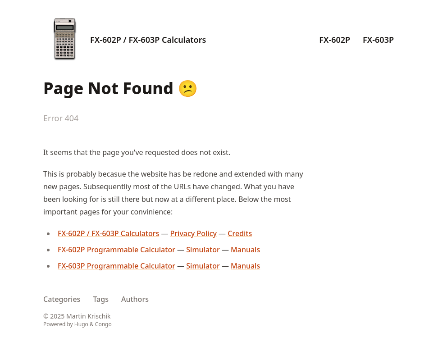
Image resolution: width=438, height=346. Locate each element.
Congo (103, 324)
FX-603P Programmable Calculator (116, 266)
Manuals (245, 250)
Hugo (81, 324)
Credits (240, 233)
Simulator (202, 250)
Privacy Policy (193, 233)
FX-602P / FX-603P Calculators (148, 39)
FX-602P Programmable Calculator (116, 250)
